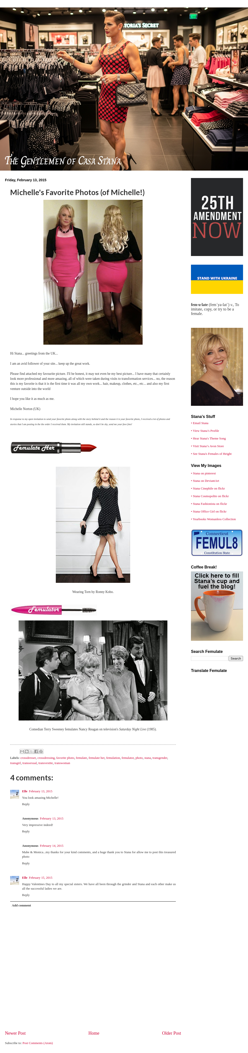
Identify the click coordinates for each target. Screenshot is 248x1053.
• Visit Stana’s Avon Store (207, 446)
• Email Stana (199, 423)
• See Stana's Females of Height (211, 454)
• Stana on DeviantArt (205, 481)
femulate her (96, 758)
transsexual (29, 763)
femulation (113, 758)
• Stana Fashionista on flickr (209, 504)
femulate (81, 758)
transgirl (15, 763)
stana (147, 758)
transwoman (62, 763)
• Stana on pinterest (203, 473)
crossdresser (28, 758)
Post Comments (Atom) (38, 1043)
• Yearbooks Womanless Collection (213, 519)
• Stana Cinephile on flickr (208, 488)
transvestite (45, 763)
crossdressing (46, 758)
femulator (128, 758)
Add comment (21, 905)
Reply (26, 804)
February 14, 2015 (51, 846)
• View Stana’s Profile (205, 431)
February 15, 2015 (40, 877)
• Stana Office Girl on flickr (208, 511)
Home (93, 1033)
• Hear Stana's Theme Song (208, 438)
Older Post (171, 1033)
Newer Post (15, 1033)
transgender (160, 758)
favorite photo (65, 758)
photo (139, 758)
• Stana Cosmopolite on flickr (210, 496)
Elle (24, 791)
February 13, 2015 (40, 791)
